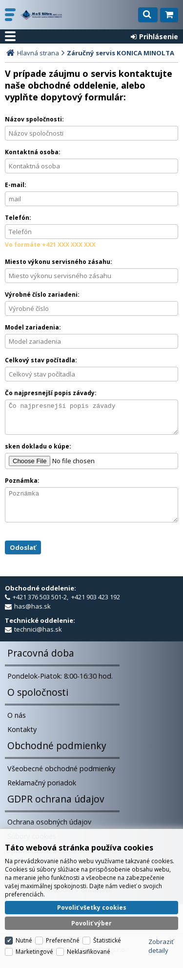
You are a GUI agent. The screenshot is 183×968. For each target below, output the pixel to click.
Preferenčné (63, 929)
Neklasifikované (88, 940)
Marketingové (34, 940)
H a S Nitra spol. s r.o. (41, 15)
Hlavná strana (38, 52)
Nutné (24, 929)
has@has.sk (32, 618)
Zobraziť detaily (161, 935)
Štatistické (107, 929)
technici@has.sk (38, 641)
